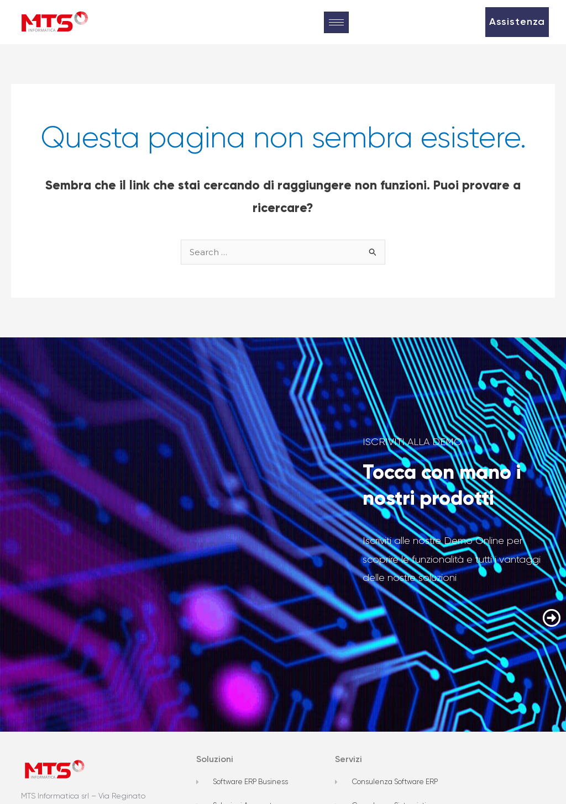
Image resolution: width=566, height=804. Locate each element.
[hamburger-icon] (336, 22)
